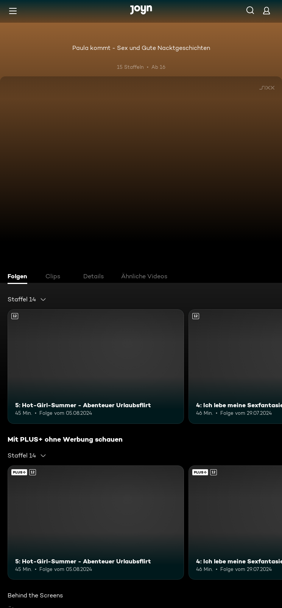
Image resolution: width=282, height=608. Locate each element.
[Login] (266, 10)
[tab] (19, 277)
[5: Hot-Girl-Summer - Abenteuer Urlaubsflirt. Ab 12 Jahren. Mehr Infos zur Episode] (96, 366)
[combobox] (27, 299)
